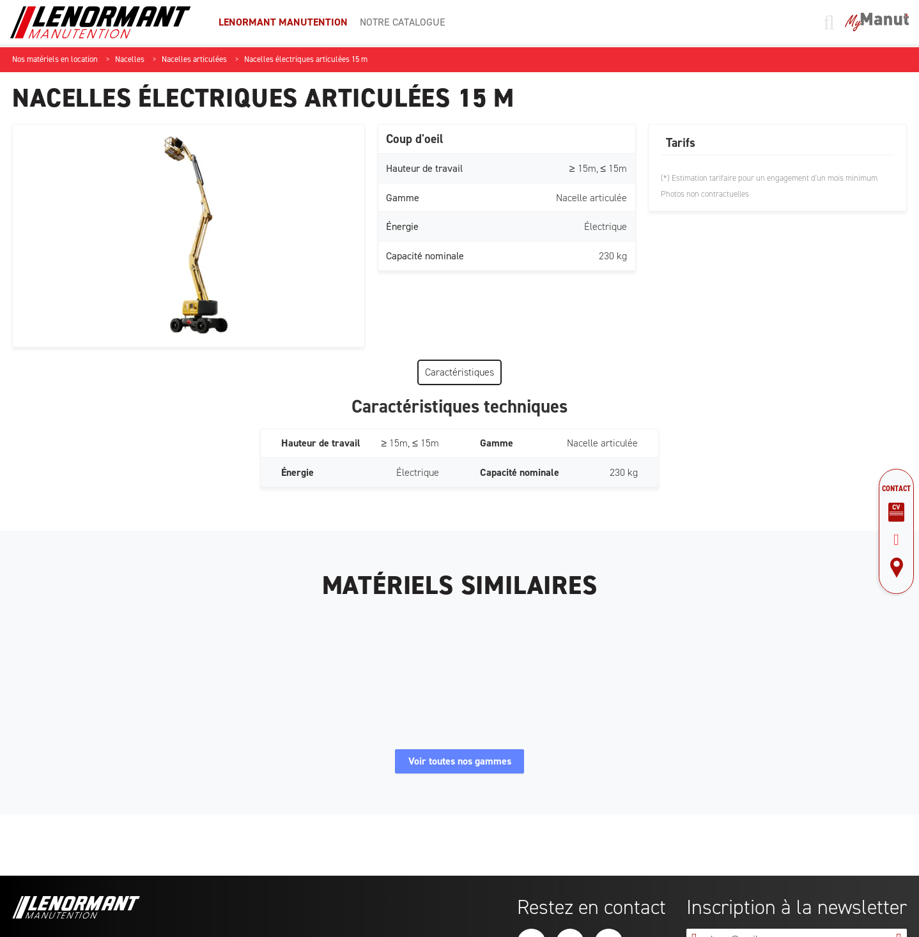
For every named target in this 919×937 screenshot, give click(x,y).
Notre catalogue (402, 22)
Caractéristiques (459, 372)
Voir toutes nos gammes (459, 765)
